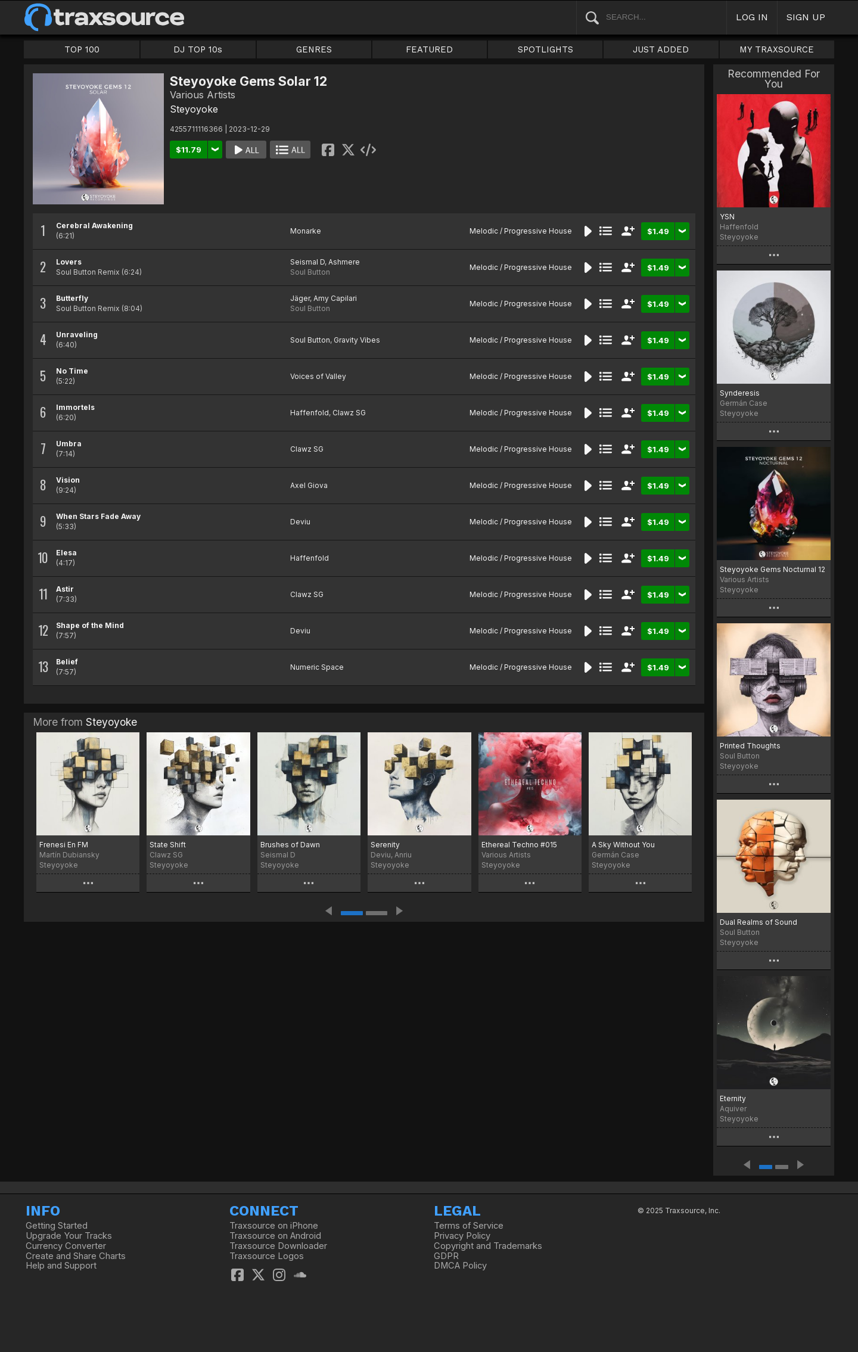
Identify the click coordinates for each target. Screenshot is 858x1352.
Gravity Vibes (357, 339)
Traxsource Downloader (278, 1246)
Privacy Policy (462, 1235)
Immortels (75, 407)
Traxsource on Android (275, 1235)
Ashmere (344, 261)
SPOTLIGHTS (545, 49)
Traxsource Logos (266, 1256)
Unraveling (77, 334)
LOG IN (752, 17)
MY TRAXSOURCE (776, 49)
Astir (65, 589)
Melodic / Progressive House (521, 230)
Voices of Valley (318, 376)
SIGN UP (805, 17)
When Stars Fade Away (98, 516)
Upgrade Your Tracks (69, 1235)
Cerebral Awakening (94, 225)
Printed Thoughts (750, 745)
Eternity (733, 1098)
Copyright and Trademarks (488, 1246)
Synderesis (740, 392)
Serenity (385, 844)
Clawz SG (349, 412)
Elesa (66, 552)
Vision (68, 479)
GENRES (314, 49)
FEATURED (429, 49)
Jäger (300, 298)
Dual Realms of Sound (758, 922)
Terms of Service (468, 1225)
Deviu (300, 521)
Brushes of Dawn (290, 844)
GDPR (446, 1256)
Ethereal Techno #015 (519, 844)
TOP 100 (82, 49)
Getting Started (57, 1225)
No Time (72, 370)
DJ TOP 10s (197, 49)
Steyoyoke (194, 109)
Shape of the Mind (90, 625)
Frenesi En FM (63, 844)
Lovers (69, 261)
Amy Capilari (335, 298)
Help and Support (61, 1265)
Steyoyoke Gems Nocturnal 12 (772, 569)
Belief (67, 661)
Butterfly (72, 298)
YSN (727, 216)
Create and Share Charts (76, 1256)
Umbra (69, 443)
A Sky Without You (623, 844)
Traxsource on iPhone (273, 1225)
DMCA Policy (460, 1265)
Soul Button (310, 272)
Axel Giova (309, 485)
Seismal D (307, 261)
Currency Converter (66, 1246)
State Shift (168, 844)
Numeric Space (317, 667)
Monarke (305, 230)
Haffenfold (309, 412)
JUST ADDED (661, 49)
